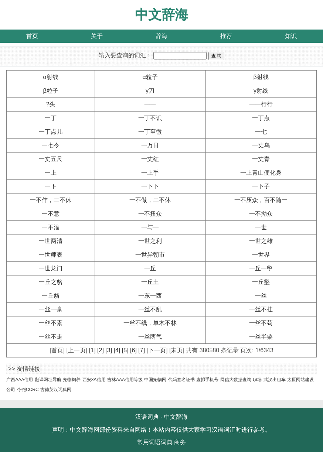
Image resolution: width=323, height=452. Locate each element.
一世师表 (50, 254)
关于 (97, 36)
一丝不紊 (50, 323)
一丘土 (150, 282)
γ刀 (150, 91)
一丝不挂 (261, 309)
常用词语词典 (155, 442)
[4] (117, 350)
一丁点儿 (50, 132)
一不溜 (50, 227)
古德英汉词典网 (55, 389)
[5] (125, 350)
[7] (141, 350)
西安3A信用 (94, 379)
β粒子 (50, 91)
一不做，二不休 (150, 200)
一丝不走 (50, 336)
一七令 (50, 145)
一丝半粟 (261, 336)
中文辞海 (161, 14)
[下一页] (157, 350)
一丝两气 (150, 336)
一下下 (150, 186)
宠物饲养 (72, 379)
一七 (261, 132)
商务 (180, 442)
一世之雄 (261, 241)
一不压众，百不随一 (261, 200)
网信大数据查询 (235, 379)
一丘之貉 (50, 282)
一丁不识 (150, 118)
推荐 (226, 36)
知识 (291, 36)
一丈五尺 (50, 159)
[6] (133, 350)
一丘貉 (50, 295)
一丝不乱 (150, 309)
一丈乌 (261, 145)
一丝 (261, 295)
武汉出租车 (275, 379)
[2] (100, 350)
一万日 (150, 145)
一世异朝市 (150, 254)
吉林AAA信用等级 (125, 379)
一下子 (261, 186)
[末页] (176, 350)
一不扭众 (150, 213)
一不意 (50, 213)
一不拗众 (261, 213)
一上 (51, 173)
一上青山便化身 (261, 173)
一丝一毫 (50, 309)
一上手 (150, 173)
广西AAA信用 (19, 379)
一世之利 (150, 241)
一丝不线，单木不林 (150, 323)
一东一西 (150, 295)
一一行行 (261, 104)
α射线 (50, 77)
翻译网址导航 (48, 379)
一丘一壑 (261, 268)
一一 (150, 104)
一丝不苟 (261, 323)
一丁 (51, 118)
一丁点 (261, 118)
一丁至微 (150, 132)
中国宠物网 (155, 379)
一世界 (261, 254)
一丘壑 (261, 282)
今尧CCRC (28, 389)
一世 (261, 227)
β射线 (260, 77)
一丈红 (150, 159)
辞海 (161, 36)
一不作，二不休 (50, 200)
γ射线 (261, 91)
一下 (51, 186)
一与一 (150, 227)
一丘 (150, 268)
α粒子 (149, 77)
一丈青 (261, 159)
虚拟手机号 (207, 379)
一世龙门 (50, 268)
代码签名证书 (181, 379)
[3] (108, 350)
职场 (257, 379)
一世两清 (50, 241)
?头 (50, 104)
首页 (32, 36)
